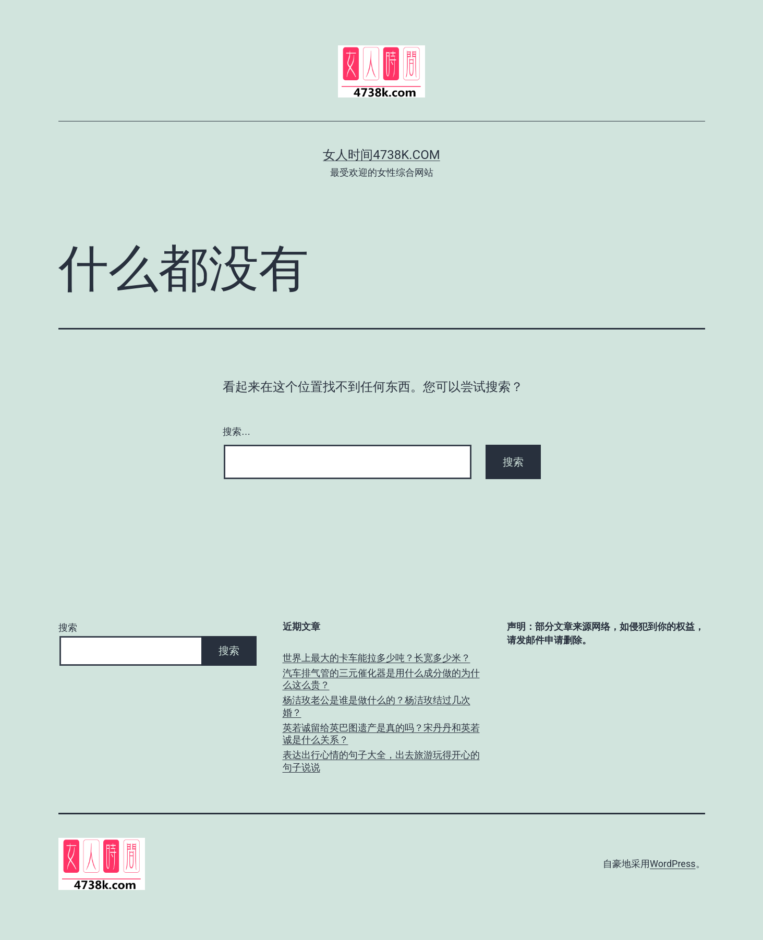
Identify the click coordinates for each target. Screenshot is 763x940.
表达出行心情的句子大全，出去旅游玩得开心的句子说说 (381, 760)
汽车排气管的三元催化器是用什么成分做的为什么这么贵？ (381, 678)
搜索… (237, 431)
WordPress (672, 863)
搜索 (67, 627)
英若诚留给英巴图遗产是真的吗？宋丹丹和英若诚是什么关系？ (381, 733)
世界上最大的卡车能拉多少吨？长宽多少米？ (376, 657)
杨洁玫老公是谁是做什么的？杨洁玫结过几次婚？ (376, 705)
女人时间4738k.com (381, 155)
